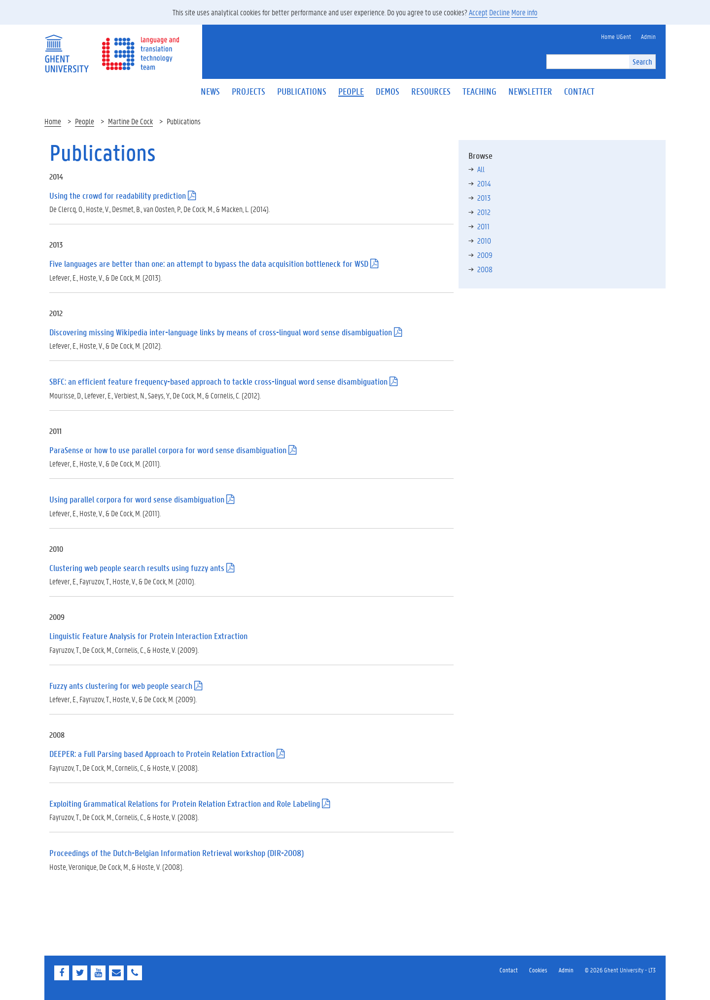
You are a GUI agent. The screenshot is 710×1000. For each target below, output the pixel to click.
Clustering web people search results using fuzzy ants (136, 567)
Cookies (538, 969)
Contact (508, 969)
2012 (484, 212)
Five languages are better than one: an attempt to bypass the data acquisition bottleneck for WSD (208, 263)
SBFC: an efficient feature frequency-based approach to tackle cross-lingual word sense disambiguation (218, 381)
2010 (484, 240)
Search (642, 61)
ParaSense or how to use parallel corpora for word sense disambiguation (167, 450)
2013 (484, 197)
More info (524, 12)
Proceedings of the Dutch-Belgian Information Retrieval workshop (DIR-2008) (176, 852)
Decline (499, 12)
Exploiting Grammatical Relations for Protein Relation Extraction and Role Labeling (184, 803)
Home (52, 121)
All (481, 169)
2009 (485, 255)
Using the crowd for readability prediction (117, 195)
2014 (484, 183)
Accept (478, 12)
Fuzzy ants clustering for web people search (120, 685)
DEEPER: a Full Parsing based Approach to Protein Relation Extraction (162, 753)
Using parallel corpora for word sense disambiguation (136, 499)
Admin (566, 969)
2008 (485, 269)
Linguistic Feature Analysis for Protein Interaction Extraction (148, 636)
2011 (483, 226)
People (84, 121)
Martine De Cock (130, 121)
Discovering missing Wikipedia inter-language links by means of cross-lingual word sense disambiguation (220, 332)
